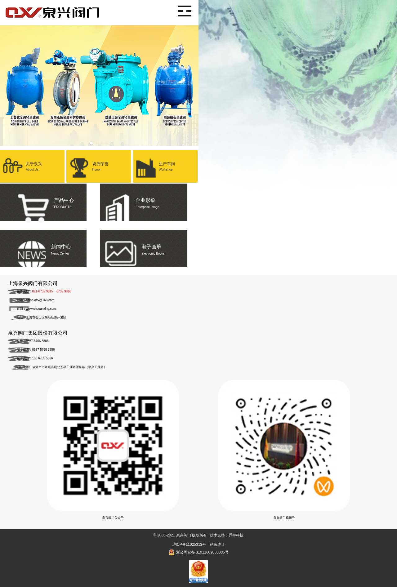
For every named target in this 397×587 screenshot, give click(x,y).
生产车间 (165, 163)
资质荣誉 (98, 163)
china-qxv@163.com (40, 300)
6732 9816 (63, 291)
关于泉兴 (32, 163)
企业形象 (149, 199)
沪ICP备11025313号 (189, 544)
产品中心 (49, 199)
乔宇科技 (236, 535)
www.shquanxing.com (41, 308)
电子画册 (149, 246)
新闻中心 (49, 246)
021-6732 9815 (42, 291)
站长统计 (217, 544)
